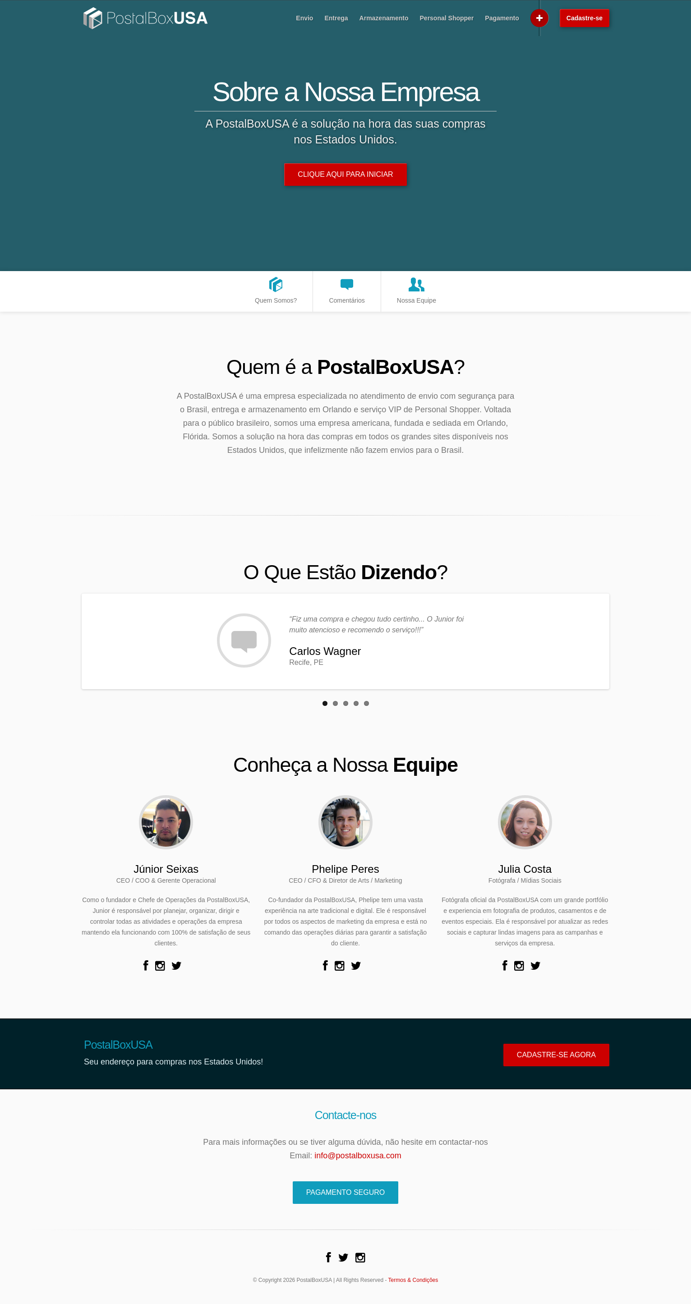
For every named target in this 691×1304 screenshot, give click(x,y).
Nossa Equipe (416, 290)
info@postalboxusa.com (357, 1155)
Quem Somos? (276, 290)
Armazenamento (384, 18)
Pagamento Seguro (345, 1192)
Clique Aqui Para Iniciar (345, 174)
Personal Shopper (447, 18)
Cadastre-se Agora (556, 1055)
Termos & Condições (413, 1280)
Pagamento (502, 18)
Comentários (346, 290)
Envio (304, 18)
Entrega (336, 18)
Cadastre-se (585, 18)
